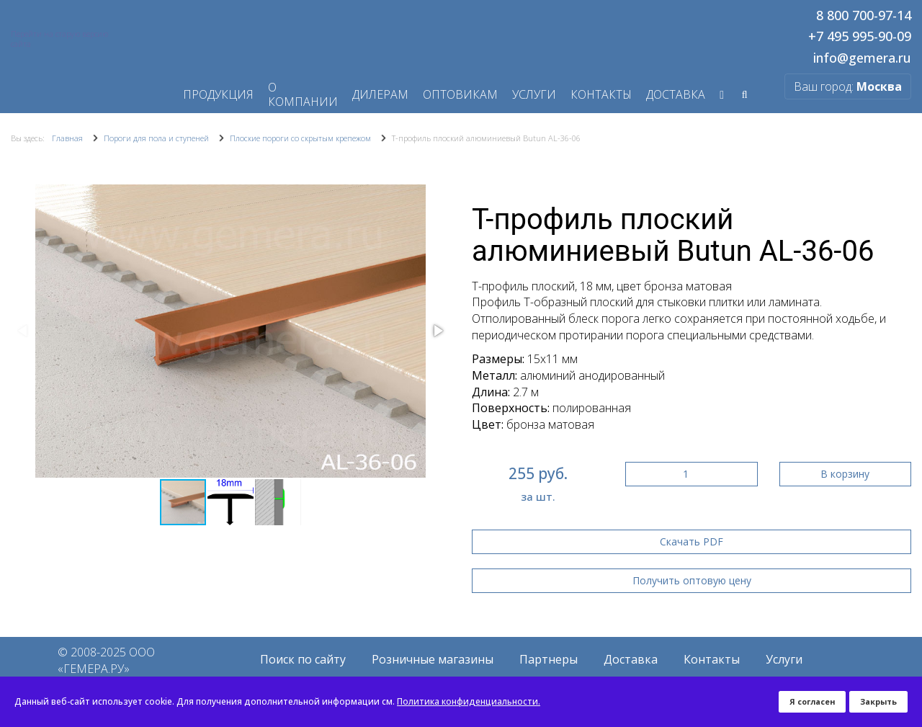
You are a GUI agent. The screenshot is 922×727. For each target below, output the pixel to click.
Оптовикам (460, 94)
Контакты (601, 94)
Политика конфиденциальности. (468, 701)
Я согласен (812, 701)
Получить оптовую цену (691, 580)
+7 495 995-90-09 (859, 37)
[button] (437, 330)
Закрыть (878, 701)
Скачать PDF (691, 541)
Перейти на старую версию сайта (59, 39)
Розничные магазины (432, 659)
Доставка (631, 659)
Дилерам (380, 94)
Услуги (534, 94)
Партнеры (548, 659)
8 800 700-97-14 (863, 16)
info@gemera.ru (862, 58)
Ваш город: (848, 86)
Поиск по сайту (303, 659)
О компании (303, 94)
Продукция (218, 94)
